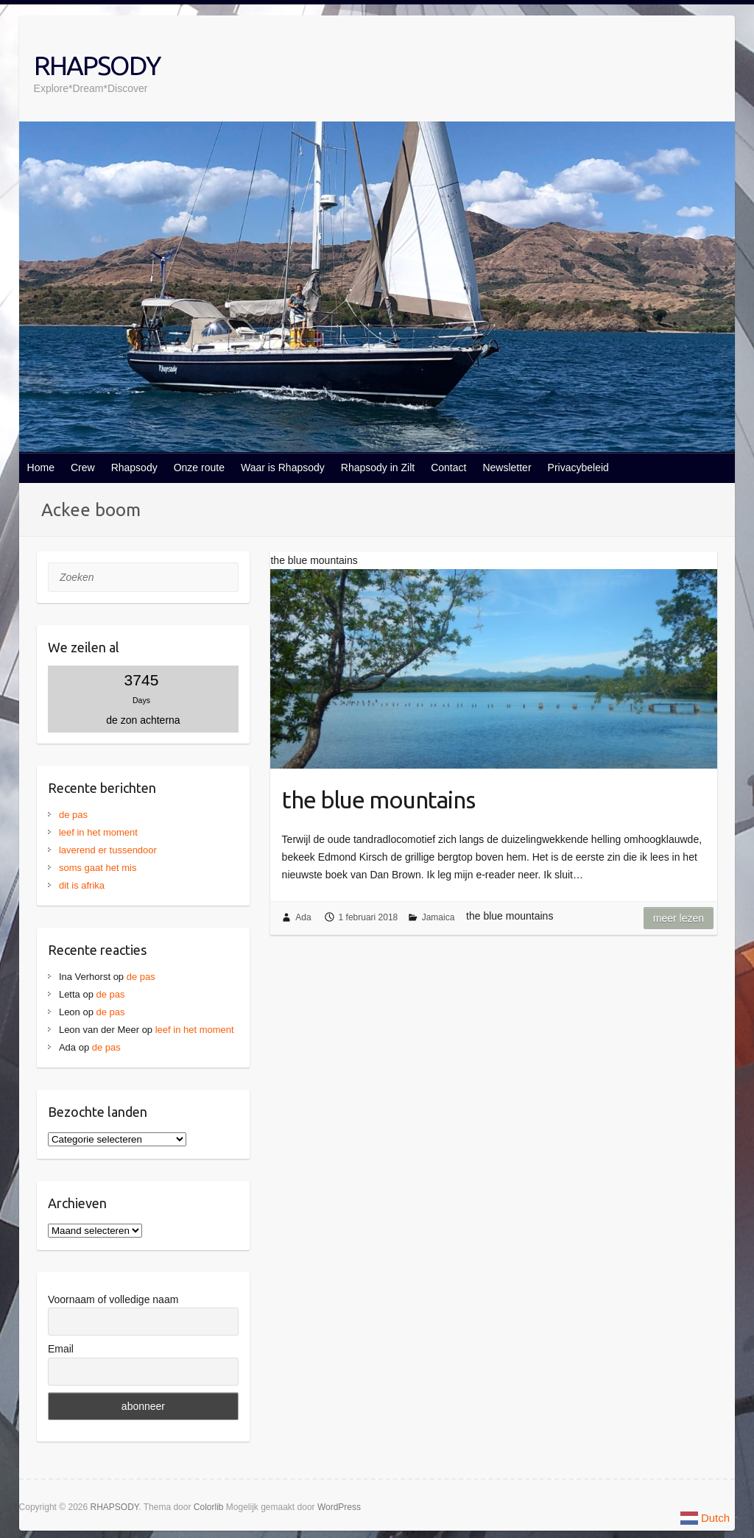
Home (40, 467)
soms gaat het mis (98, 867)
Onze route (199, 467)
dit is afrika (82, 885)
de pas (73, 814)
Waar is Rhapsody (283, 467)
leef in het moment (98, 832)
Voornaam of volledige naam (113, 1299)
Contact (448, 467)
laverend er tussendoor (108, 850)
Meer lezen (678, 918)
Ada (303, 917)
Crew (83, 467)
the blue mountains (378, 799)
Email (61, 1349)
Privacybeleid (578, 467)
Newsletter (506, 467)
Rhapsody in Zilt (378, 467)
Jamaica (438, 917)
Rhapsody (134, 467)
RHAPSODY (97, 65)
